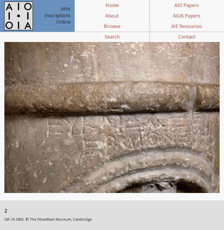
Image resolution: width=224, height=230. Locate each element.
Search (112, 37)
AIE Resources (186, 26)
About (112, 16)
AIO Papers (186, 5)
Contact (186, 37)
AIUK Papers (186, 16)
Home (112, 5)
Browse (112, 26)
